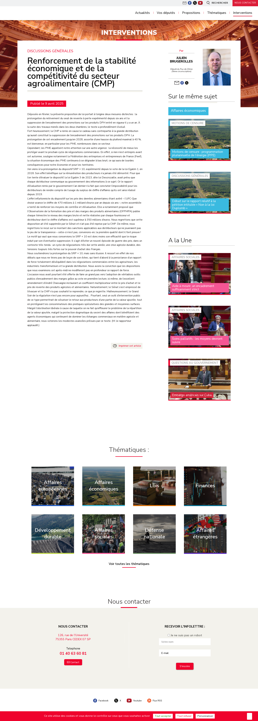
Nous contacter (245, 2)
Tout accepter (163, 716)
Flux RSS (155, 700)
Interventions (242, 13)
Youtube (134, 700)
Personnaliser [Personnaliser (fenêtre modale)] (205, 716)
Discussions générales (50, 51)
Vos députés (166, 13)
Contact (74, 661)
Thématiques (216, 13)
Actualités (142, 13)
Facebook (100, 700)
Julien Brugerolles (181, 60)
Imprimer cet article (130, 345)
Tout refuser (184, 716)
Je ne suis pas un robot (185, 635)
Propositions (191, 13)
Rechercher (216, 3)
